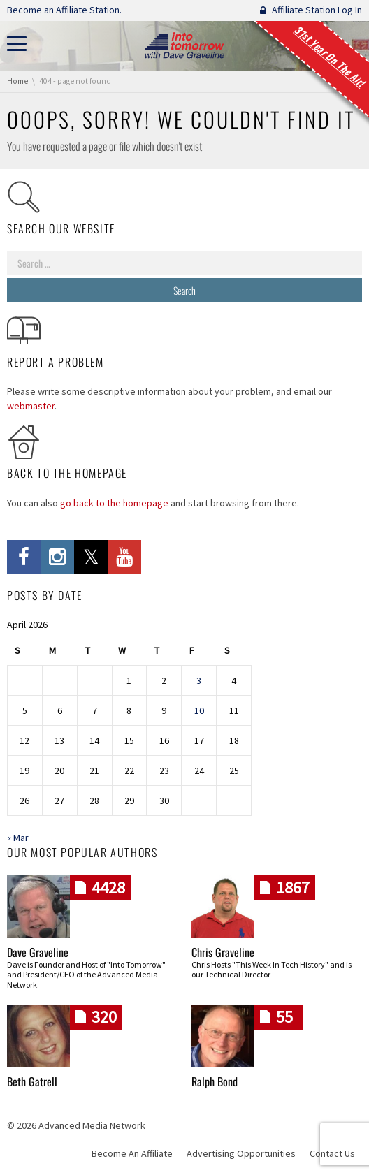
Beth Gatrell (32, 1081)
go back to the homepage (114, 503)
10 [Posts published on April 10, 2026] (199, 710)
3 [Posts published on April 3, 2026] (198, 680)
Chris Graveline (222, 952)
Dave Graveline (37, 952)
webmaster (31, 406)
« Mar (18, 837)
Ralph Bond (214, 1081)
